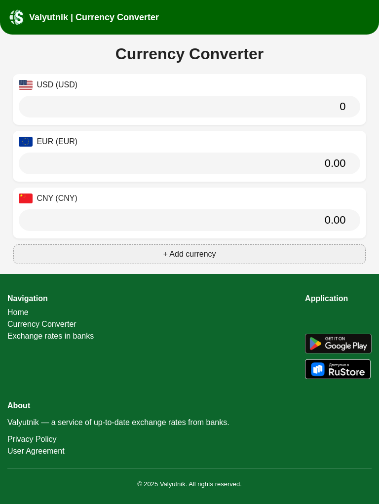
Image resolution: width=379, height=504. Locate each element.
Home (18, 312)
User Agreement (36, 451)
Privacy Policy (32, 439)
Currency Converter (41, 324)
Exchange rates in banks (50, 336)
